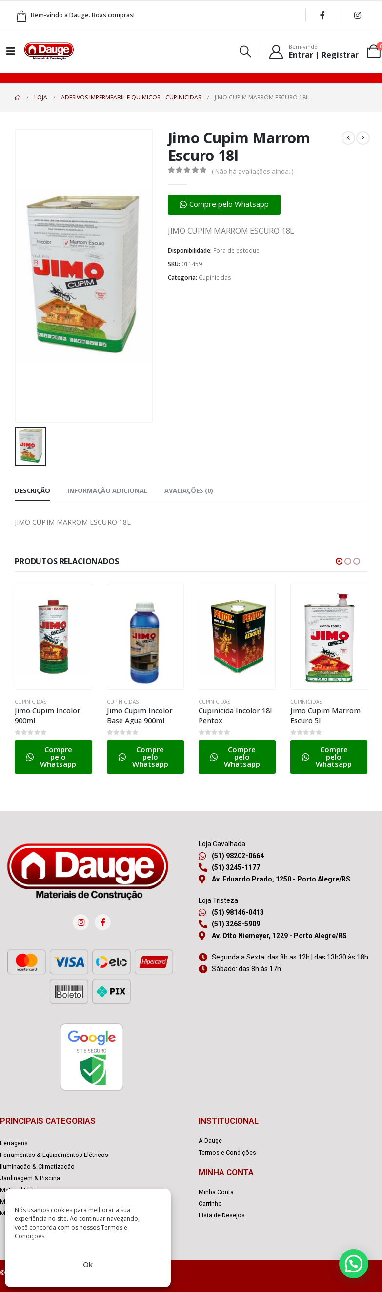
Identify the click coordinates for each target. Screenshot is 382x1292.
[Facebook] (322, 15)
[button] (246, 51)
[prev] (348, 138)
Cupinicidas (215, 278)
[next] (363, 138)
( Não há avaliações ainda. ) (252, 171)
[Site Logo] (49, 51)
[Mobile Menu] (10, 51)
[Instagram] (357, 15)
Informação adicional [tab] (107, 490)
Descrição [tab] (32, 490)
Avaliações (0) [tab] (188, 490)
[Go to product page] (53, 636)
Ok (88, 1264)
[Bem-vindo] (313, 51)
